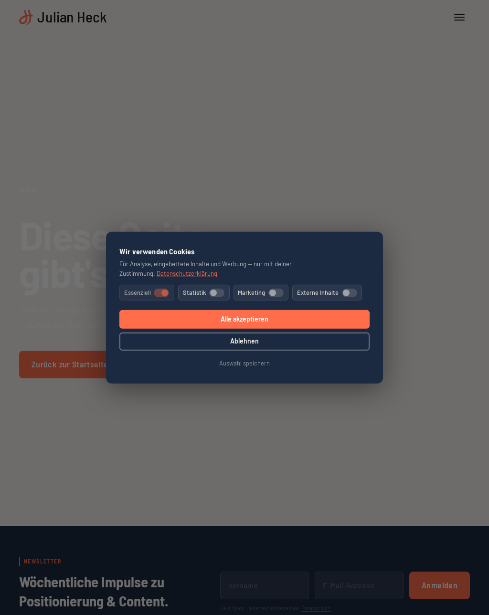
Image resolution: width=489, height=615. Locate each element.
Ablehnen (244, 341)
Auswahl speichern (244, 363)
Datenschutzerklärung (187, 273)
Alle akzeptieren (244, 319)
